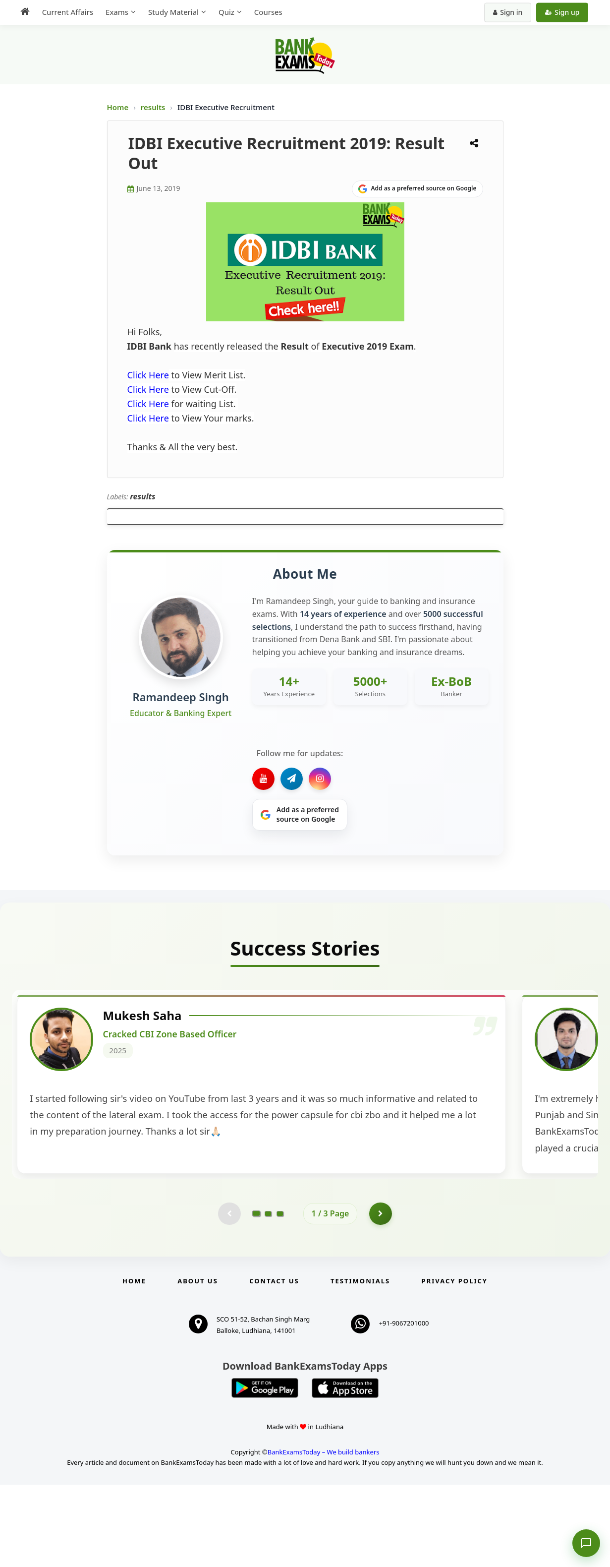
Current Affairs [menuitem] (63, 12)
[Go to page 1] (256, 1294)
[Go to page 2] (268, 1295)
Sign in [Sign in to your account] (512, 12)
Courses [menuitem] (264, 12)
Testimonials (360, 1363)
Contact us (274, 1363)
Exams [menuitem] (112, 12)
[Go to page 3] (280, 1295)
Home (118, 107)
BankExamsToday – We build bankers (324, 1534)
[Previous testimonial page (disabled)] (228, 1295)
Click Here (148, 375)
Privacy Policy (455, 1363)
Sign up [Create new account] (567, 12)
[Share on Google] (417, 189)
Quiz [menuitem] (222, 12)
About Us (197, 1363)
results (154, 107)
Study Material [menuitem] (169, 12)
